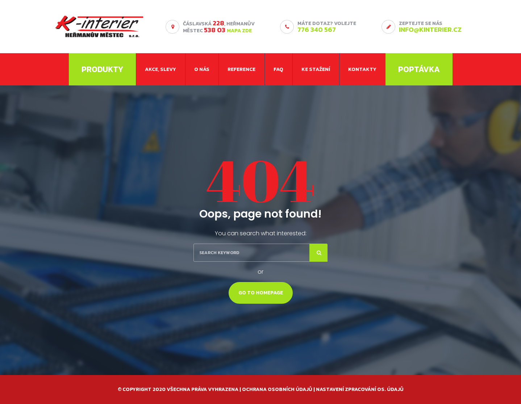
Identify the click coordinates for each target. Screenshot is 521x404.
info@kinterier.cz (430, 29)
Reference (241, 69)
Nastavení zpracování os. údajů (360, 389)
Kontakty (362, 69)
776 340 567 (316, 29)
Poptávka (419, 69)
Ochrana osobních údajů (277, 389)
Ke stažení (315, 69)
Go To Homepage (260, 292)
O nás (201, 69)
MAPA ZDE (239, 30)
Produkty (102, 69)
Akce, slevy (160, 69)
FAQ (278, 69)
